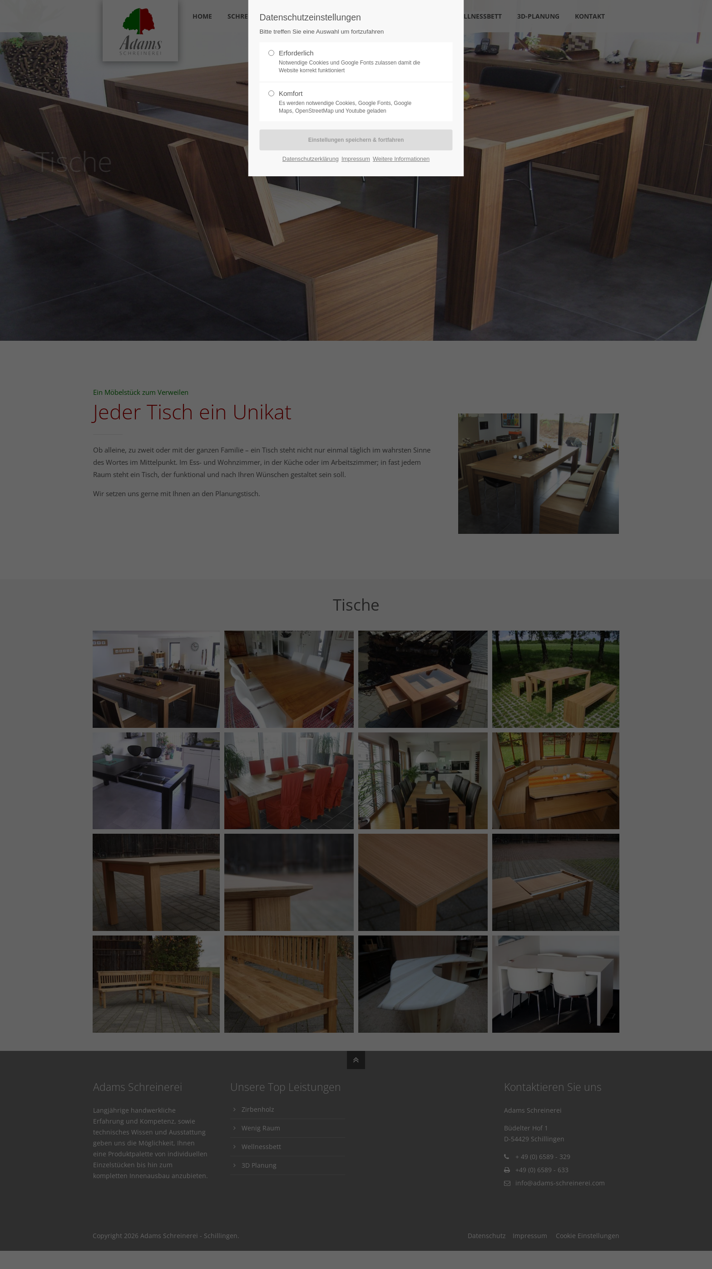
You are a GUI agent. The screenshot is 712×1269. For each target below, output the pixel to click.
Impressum (355, 158)
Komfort (352, 102)
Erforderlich (352, 62)
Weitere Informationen (401, 158)
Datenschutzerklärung (310, 158)
